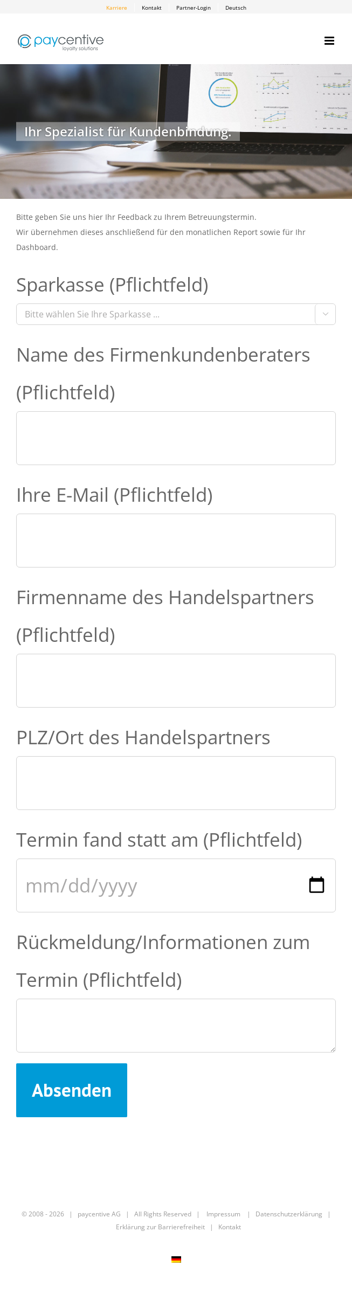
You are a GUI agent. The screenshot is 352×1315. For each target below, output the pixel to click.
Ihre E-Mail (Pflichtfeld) (114, 494)
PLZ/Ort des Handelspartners (143, 737)
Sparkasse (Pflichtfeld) (112, 284)
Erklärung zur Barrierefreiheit (160, 1226)
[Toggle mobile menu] (330, 40)
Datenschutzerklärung (289, 1214)
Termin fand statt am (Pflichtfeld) (159, 839)
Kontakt (229, 1226)
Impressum (223, 1214)
